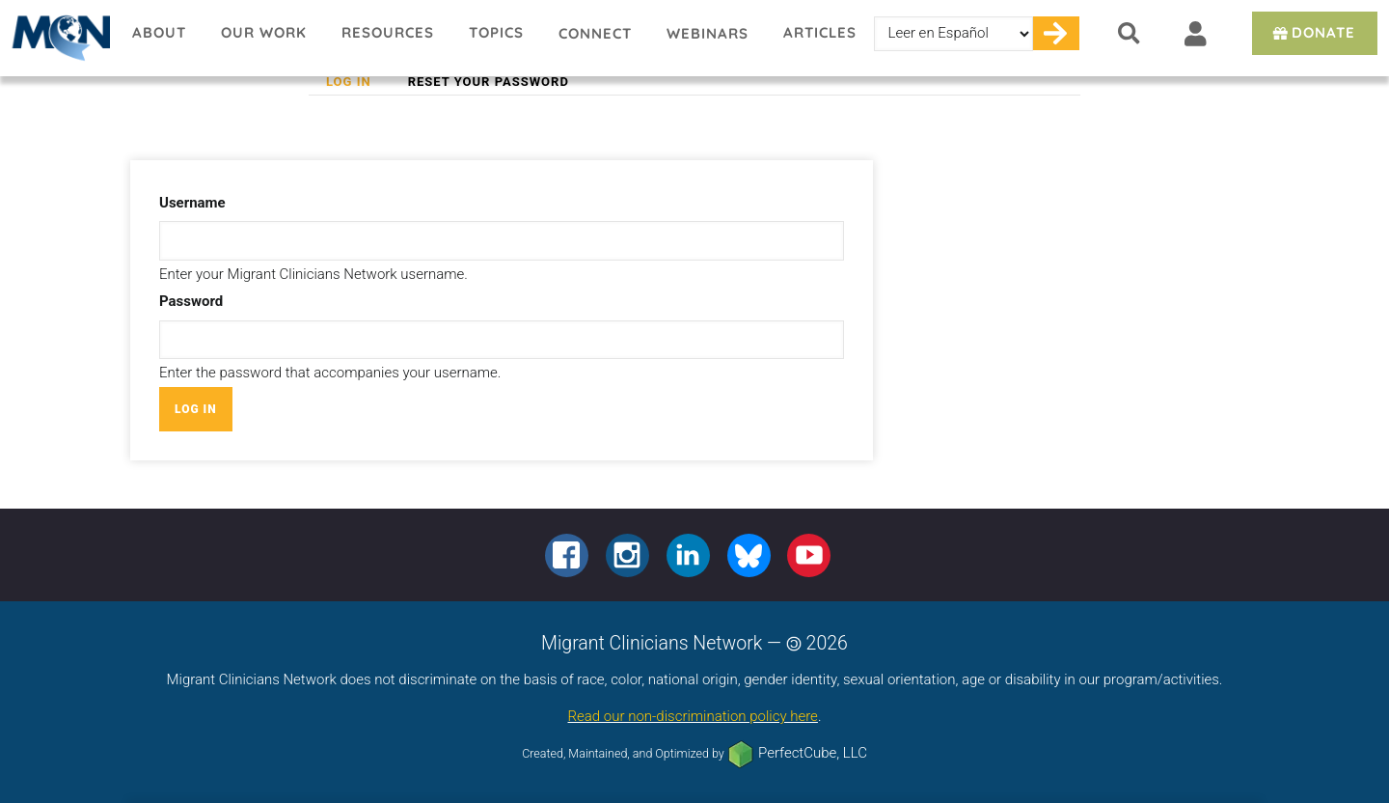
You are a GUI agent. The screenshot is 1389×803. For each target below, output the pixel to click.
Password (191, 301)
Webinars (708, 33)
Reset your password (488, 81)
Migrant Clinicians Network (57, 38)
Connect (595, 33)
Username (192, 202)
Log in (357, 82)
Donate (1312, 32)
